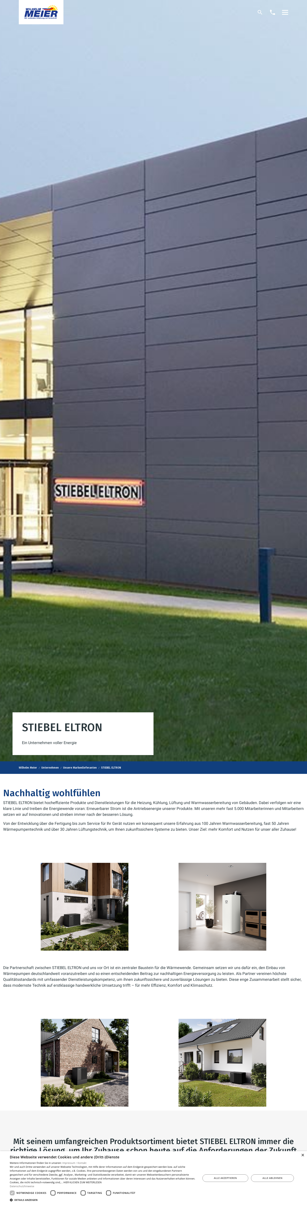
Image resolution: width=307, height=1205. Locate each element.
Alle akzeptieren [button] (225, 1178)
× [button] (302, 1155)
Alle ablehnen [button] (273, 1178)
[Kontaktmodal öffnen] (272, 12)
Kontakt (82, 1163)
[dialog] (153, 1178)
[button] (285, 12)
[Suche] (260, 12)
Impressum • (70, 1163)
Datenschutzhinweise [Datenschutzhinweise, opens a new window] (22, 1186)
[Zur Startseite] (41, 12)
